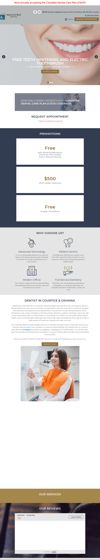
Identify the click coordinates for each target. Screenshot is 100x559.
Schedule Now (50, 72)
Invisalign (26, 330)
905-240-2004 (92, 15)
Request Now (49, 344)
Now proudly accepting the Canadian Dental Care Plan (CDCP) (50, 2)
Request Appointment (86, 19)
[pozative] (54, 552)
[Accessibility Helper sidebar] (2, 17)
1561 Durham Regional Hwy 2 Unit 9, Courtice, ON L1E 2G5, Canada (71, 12)
